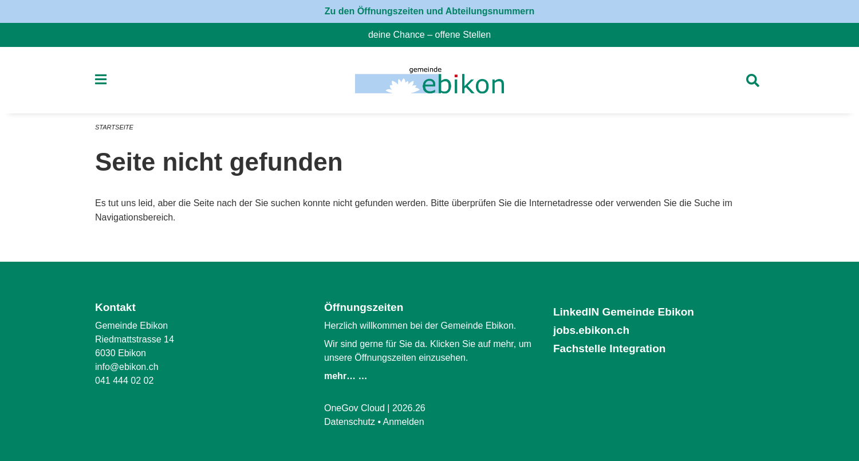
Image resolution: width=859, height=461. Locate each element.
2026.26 (408, 408)
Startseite (114, 127)
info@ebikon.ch (127, 367)
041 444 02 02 (124, 380)
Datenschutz (349, 422)
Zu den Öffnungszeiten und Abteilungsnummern (430, 11)
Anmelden (403, 422)
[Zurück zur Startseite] (429, 80)
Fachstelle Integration (609, 348)
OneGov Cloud (354, 408)
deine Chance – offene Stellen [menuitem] (434, 35)
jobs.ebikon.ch (591, 330)
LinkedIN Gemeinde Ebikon (623, 312)
